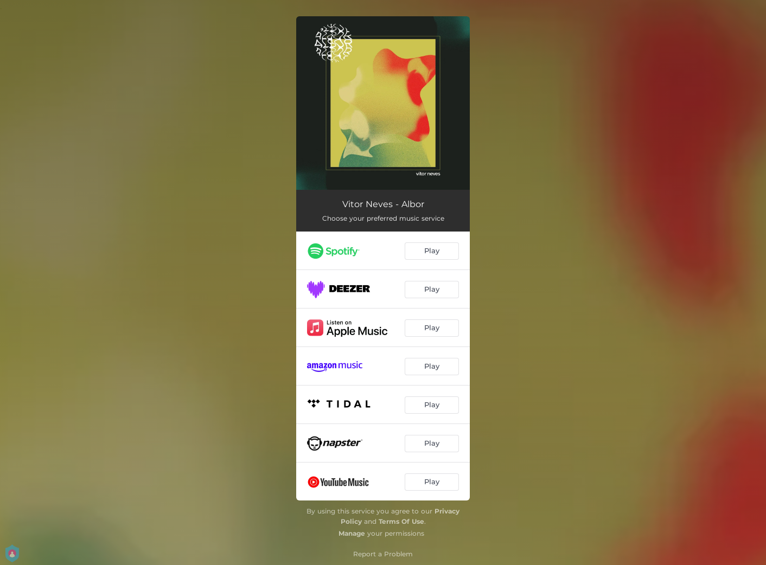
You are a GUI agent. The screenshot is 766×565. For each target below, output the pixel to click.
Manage (352, 533)
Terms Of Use (401, 521)
